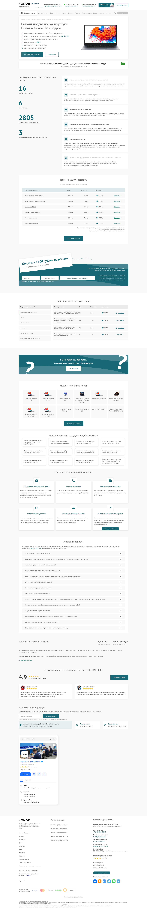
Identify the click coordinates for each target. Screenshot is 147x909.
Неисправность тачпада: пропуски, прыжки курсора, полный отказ (64, 327)
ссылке (28, 875)
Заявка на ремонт (98, 13)
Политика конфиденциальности (73, 897)
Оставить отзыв (119, 677)
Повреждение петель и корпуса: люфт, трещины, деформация (65, 334)
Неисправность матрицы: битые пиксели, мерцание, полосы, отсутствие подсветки (66, 312)
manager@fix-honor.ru (100, 846)
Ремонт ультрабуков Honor (59, 840)
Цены (52, 13)
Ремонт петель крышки (32, 212)
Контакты (108, 13)
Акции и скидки (87, 13)
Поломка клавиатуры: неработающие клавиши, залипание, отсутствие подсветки (65, 320)
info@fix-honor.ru (99, 841)
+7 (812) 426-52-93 (72, 4)
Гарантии (77, 13)
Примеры (22, 839)
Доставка (70, 13)
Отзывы (64, 13)
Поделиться (95, 881)
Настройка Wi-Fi (30, 207)
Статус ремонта (122, 13)
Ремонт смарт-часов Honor (59, 836)
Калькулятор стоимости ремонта (29, 866)
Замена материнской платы (34, 196)
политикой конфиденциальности (45, 281)
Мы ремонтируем (28, 13)
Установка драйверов (32, 223)
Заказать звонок (73, 368)
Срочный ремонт (43, 13)
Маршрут (25, 774)
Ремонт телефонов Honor (59, 828)
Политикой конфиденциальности (58, 719)
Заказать (118, 196)
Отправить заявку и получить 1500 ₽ (77, 278)
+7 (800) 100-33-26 (89, 4)
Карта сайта (23, 881)
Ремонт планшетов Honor (59, 832)
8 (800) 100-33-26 (99, 837)
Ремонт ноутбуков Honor (59, 825)
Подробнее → (120, 313)
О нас (58, 13)
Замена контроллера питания (35, 201)
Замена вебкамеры (31, 218)
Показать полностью (25, 660)
